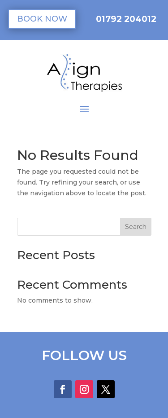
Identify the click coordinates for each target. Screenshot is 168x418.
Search (135, 227)
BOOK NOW (42, 19)
